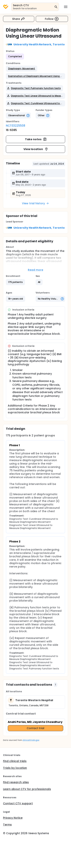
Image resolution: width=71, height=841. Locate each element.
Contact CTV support (18, 803)
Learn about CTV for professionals (27, 789)
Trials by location (15, 768)
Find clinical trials (15, 761)
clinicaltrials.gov (31, 740)
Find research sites (16, 782)
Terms (7, 824)
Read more (35, 270)
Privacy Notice (13, 818)
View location (35, 149)
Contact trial (35, 728)
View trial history (35, 203)
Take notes (36, 139)
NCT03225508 (15, 125)
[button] (21, 69)
